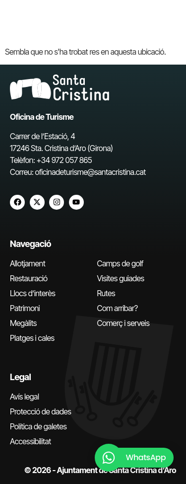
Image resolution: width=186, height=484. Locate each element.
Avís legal (24, 397)
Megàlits (23, 323)
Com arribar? (117, 308)
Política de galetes (38, 426)
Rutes (106, 293)
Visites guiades (120, 278)
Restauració (29, 278)
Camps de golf (120, 263)
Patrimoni (25, 308)
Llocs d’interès (32, 293)
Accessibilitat (30, 441)
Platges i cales (32, 338)
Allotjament (27, 263)
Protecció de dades (40, 411)
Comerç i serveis (123, 323)
